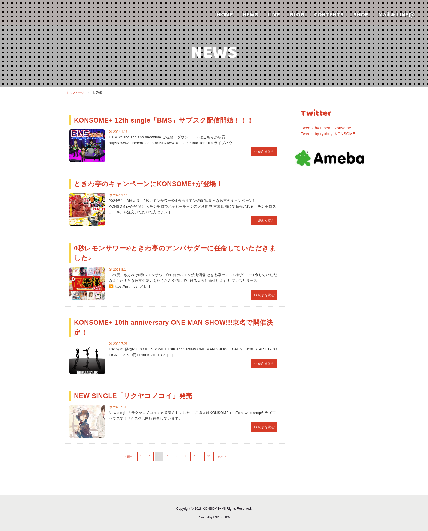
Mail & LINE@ (396, 14)
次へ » (222, 456)
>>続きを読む (264, 151)
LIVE (274, 14)
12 (209, 456)
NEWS (250, 14)
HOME (225, 14)
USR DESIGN (221, 517)
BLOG (297, 14)
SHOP (360, 14)
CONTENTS (329, 14)
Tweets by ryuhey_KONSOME (328, 134)
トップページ (75, 92)
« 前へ (129, 456)
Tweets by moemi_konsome (326, 128)
